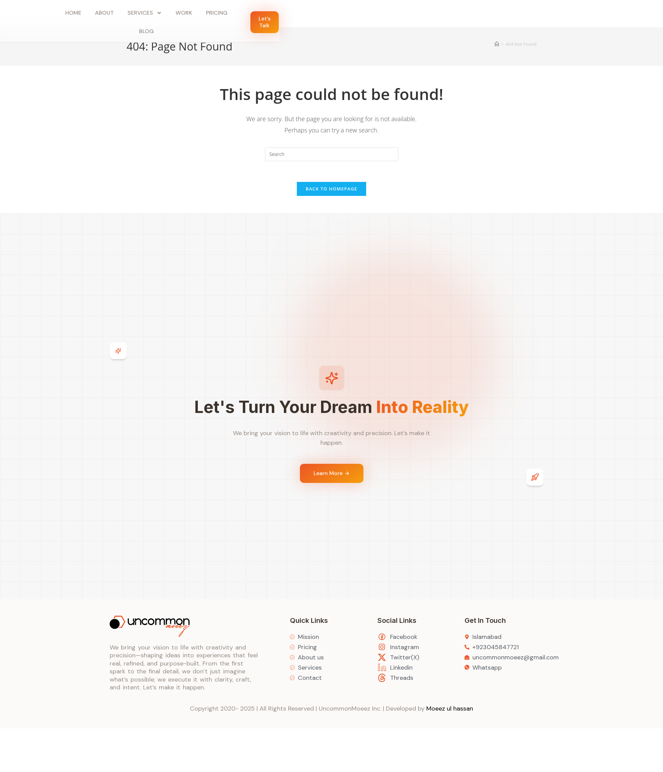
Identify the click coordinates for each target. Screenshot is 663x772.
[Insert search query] (331, 154)
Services (144, 13)
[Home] (497, 44)
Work (184, 12)
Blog (146, 31)
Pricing (216, 12)
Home (73, 12)
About (104, 12)
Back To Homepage (331, 189)
